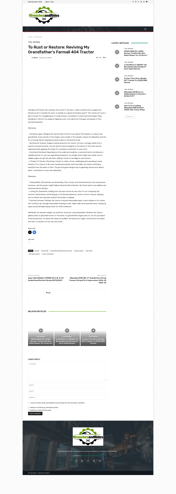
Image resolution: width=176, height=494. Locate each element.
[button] (145, 29)
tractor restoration (48, 254)
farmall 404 (44, 251)
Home (30, 37)
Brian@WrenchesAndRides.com (92, 455)
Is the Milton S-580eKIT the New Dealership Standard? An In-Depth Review (67, 341)
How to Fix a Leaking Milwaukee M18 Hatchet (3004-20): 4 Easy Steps (134, 108)
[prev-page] (29, 349)
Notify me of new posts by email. (41, 410)
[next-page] (33, 349)
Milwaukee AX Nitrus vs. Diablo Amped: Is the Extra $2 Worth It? (135, 94)
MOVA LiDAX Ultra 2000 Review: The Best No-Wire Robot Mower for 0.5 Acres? (41, 341)
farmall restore (79, 251)
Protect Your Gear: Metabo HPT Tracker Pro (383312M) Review (93, 341)
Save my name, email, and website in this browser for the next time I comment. (58, 403)
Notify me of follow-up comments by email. (44, 407)
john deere (89, 251)
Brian (36, 57)
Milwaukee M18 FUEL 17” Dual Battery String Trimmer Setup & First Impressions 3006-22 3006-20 (87, 280)
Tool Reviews (37, 37)
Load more (129, 117)
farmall (37, 251)
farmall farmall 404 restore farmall (61, 251)
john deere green (34, 254)
